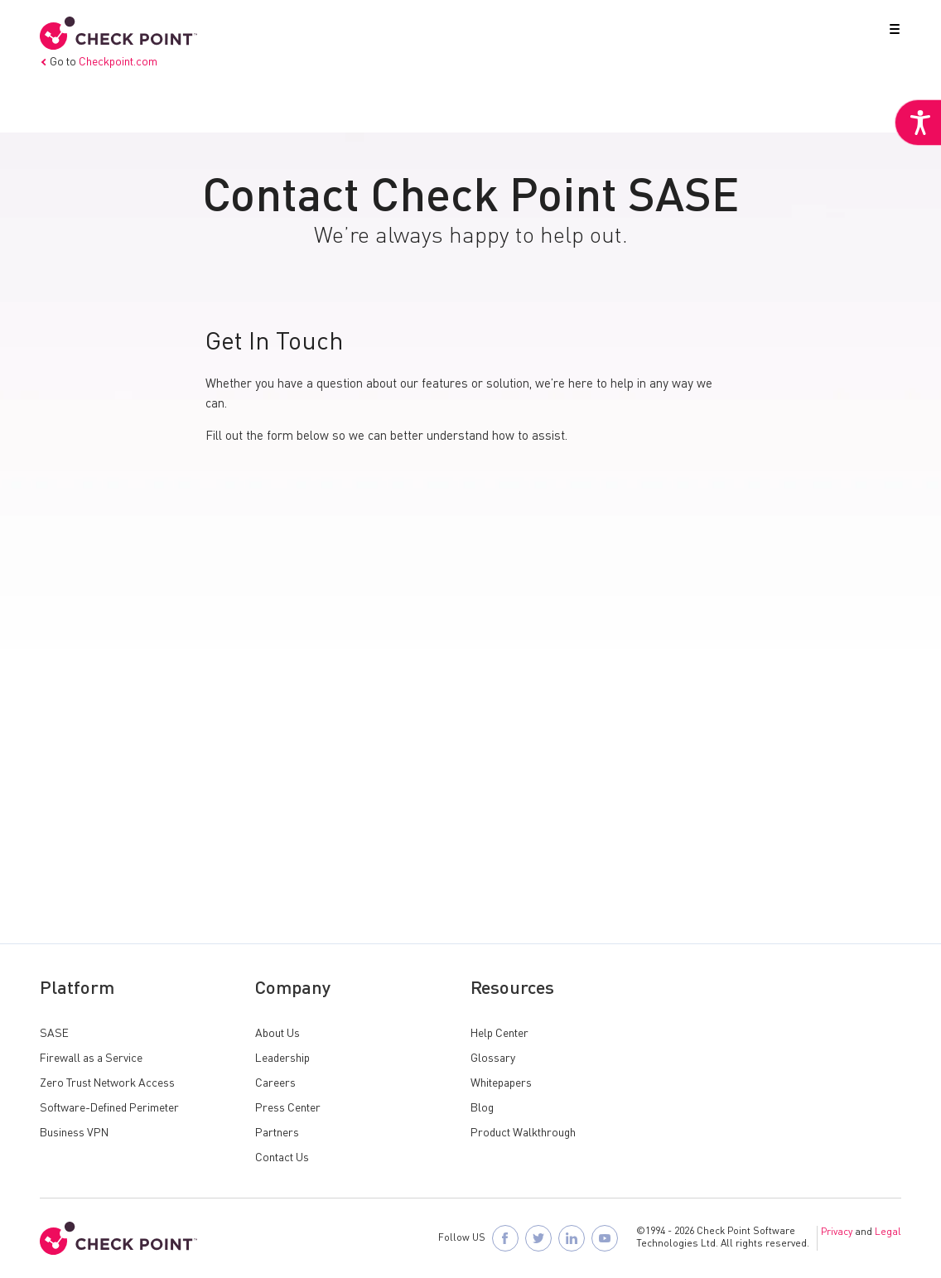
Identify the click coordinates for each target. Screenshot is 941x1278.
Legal (888, 1232)
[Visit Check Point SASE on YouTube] (604, 1238)
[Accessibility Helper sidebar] (918, 122)
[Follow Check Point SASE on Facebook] (505, 1238)
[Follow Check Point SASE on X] (538, 1238)
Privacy (836, 1232)
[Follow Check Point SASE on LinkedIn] (571, 1238)
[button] (891, 32)
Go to (98, 62)
